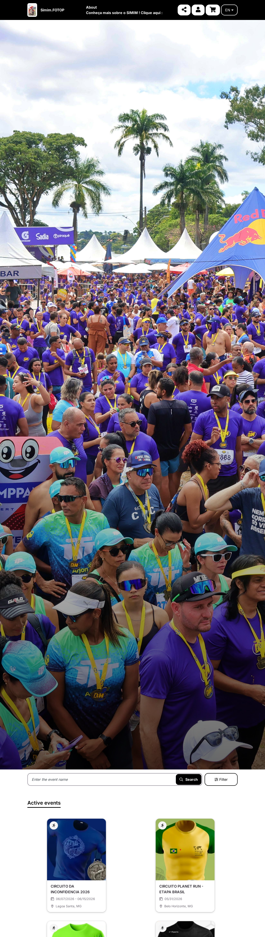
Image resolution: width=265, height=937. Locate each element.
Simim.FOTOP (52, 10)
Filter (221, 779)
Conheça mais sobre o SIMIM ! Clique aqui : (124, 12)
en (229, 10)
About (91, 7)
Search (188, 779)
